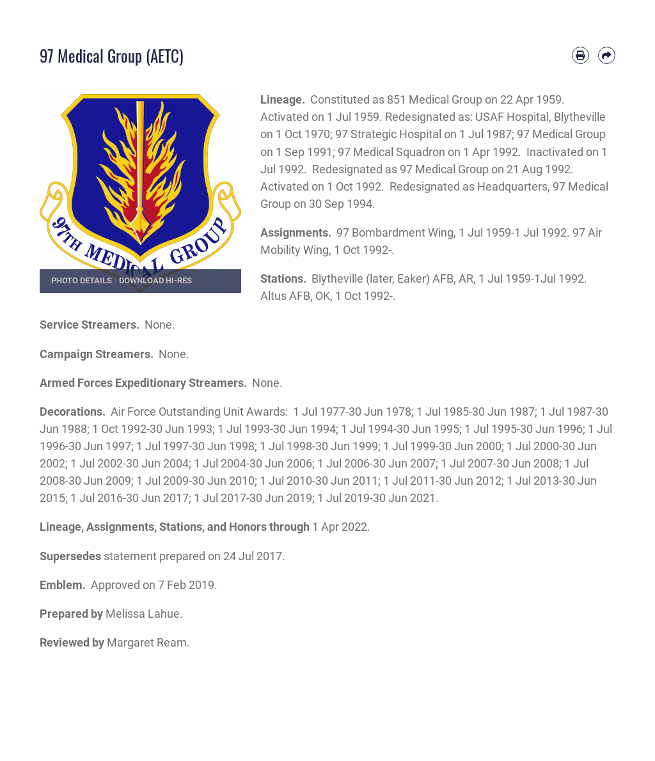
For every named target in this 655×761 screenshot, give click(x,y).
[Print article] (580, 55)
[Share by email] (606, 55)
